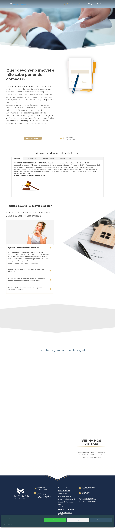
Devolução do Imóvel (64, 496)
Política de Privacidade (8, 524)
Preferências (101, 520)
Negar (78, 520)
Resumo (17, 158)
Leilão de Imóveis (63, 507)
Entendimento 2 (48, 158)
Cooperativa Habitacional (66, 499)
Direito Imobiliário (64, 488)
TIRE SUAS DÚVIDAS (33, 138)
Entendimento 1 (31, 158)
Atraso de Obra (63, 493)
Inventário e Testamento (66, 510)
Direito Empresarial (64, 491)
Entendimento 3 (65, 158)
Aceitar (55, 520)
